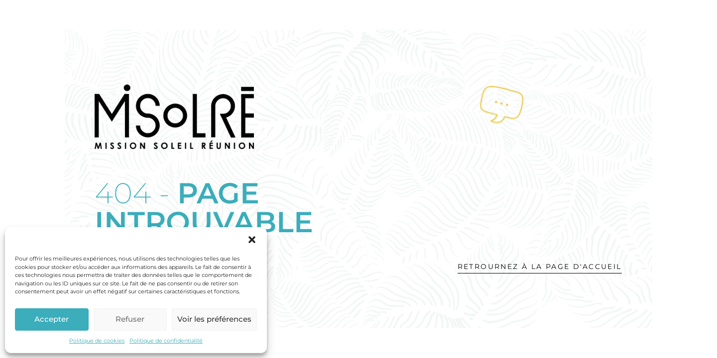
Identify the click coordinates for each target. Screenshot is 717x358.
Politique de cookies (96, 340)
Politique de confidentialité (166, 340)
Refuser (130, 319)
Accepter (51, 319)
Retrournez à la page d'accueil (540, 266)
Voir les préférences (214, 319)
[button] (252, 240)
